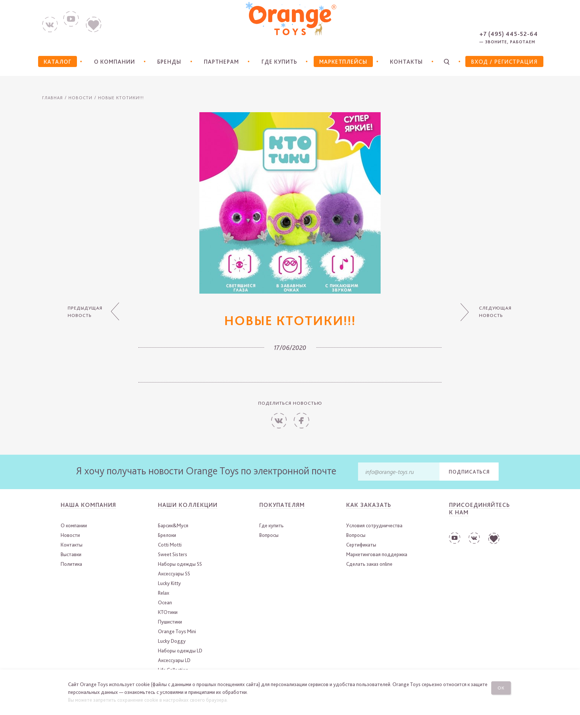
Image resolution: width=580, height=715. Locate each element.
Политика (71, 564)
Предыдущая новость (84, 311)
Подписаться (469, 472)
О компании (113, 61)
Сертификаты (361, 545)
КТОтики (168, 612)
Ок (502, 687)
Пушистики (170, 622)
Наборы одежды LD (180, 651)
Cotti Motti (170, 545)
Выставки (71, 554)
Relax (163, 593)
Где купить (278, 61)
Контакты (407, 61)
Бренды (168, 61)
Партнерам (220, 61)
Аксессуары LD (174, 660)
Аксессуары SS (174, 574)
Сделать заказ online (369, 564)
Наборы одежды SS (180, 564)
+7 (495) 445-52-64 (508, 33)
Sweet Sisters (172, 554)
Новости (80, 97)
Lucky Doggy (172, 641)
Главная (52, 97)
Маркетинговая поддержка (376, 554)
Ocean (165, 602)
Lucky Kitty (169, 583)
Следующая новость (495, 311)
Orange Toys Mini (177, 631)
